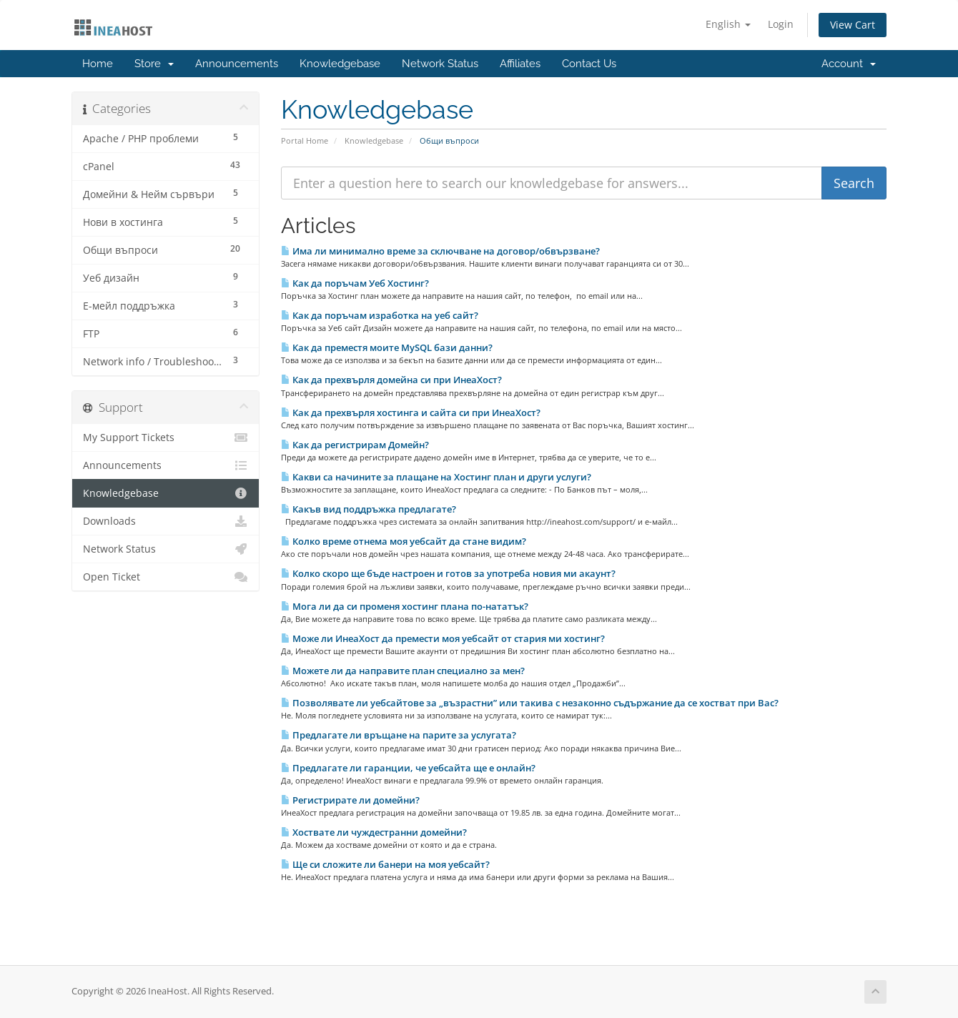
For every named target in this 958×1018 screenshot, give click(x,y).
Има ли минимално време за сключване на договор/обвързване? (440, 250)
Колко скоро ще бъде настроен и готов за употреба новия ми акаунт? (448, 573)
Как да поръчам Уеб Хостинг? (355, 283)
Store (154, 63)
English (728, 24)
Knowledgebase (340, 63)
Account (848, 63)
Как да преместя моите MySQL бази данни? (387, 347)
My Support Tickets (165, 437)
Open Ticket (165, 576)
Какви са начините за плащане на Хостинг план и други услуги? (436, 476)
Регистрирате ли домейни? (350, 800)
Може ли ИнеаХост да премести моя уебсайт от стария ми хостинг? (443, 638)
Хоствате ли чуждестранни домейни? (374, 832)
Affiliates (520, 63)
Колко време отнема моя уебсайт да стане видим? (403, 541)
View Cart (852, 24)
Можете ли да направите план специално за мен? (403, 670)
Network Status (440, 63)
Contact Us (589, 63)
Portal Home (304, 140)
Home (97, 63)
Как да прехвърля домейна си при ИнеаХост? (391, 379)
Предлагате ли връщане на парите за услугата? (398, 734)
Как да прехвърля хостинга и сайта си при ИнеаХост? (410, 412)
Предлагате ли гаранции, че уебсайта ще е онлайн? (408, 767)
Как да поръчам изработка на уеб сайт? (379, 315)
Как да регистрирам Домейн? (355, 444)
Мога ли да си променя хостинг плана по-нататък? (404, 606)
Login (781, 24)
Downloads (165, 521)
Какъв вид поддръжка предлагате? (368, 509)
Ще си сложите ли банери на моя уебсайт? (385, 864)
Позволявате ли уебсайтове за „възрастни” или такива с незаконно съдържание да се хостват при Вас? (530, 702)
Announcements (236, 63)
